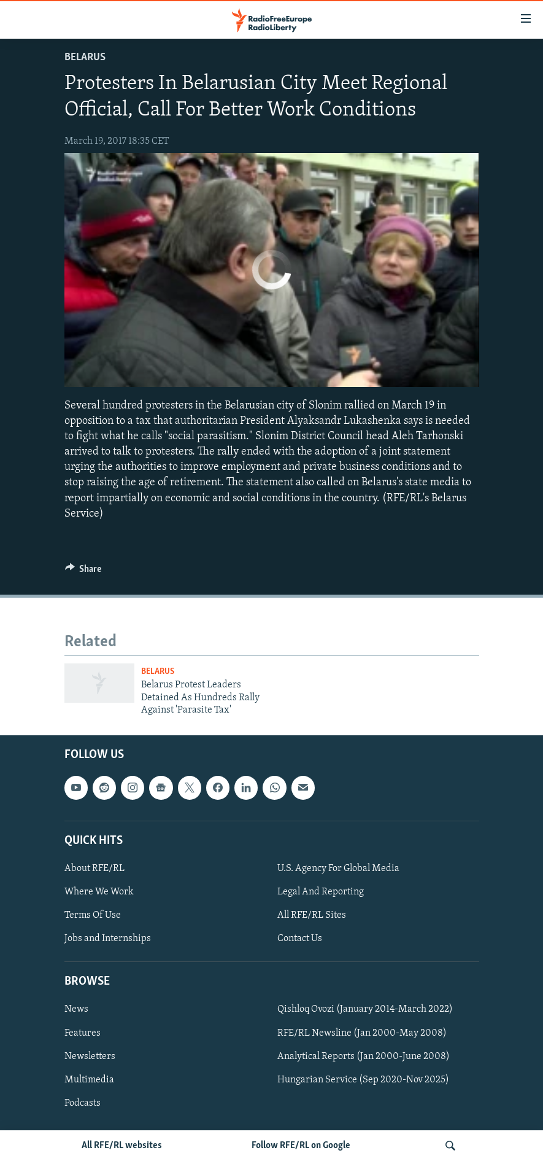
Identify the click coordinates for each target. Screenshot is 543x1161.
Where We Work (99, 892)
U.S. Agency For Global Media (338, 869)
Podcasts (82, 1103)
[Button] (83, 572)
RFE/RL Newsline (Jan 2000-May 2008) (362, 1033)
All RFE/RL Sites (311, 915)
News (76, 1010)
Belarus (85, 57)
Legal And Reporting (320, 892)
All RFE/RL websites (122, 1146)
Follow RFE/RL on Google (301, 1146)
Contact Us (299, 939)
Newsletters (89, 1056)
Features (82, 1033)
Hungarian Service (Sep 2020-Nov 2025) (363, 1080)
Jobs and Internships (107, 939)
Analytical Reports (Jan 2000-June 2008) (363, 1056)
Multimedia (89, 1080)
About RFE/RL (94, 869)
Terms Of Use (92, 915)
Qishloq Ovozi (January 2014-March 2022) (365, 1010)
